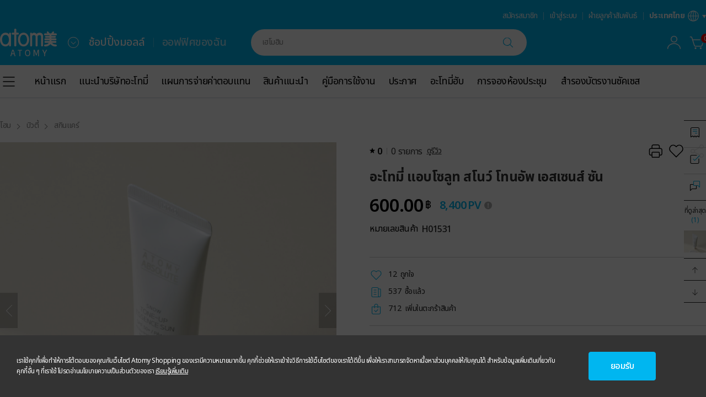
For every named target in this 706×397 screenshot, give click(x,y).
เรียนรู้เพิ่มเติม (172, 371)
